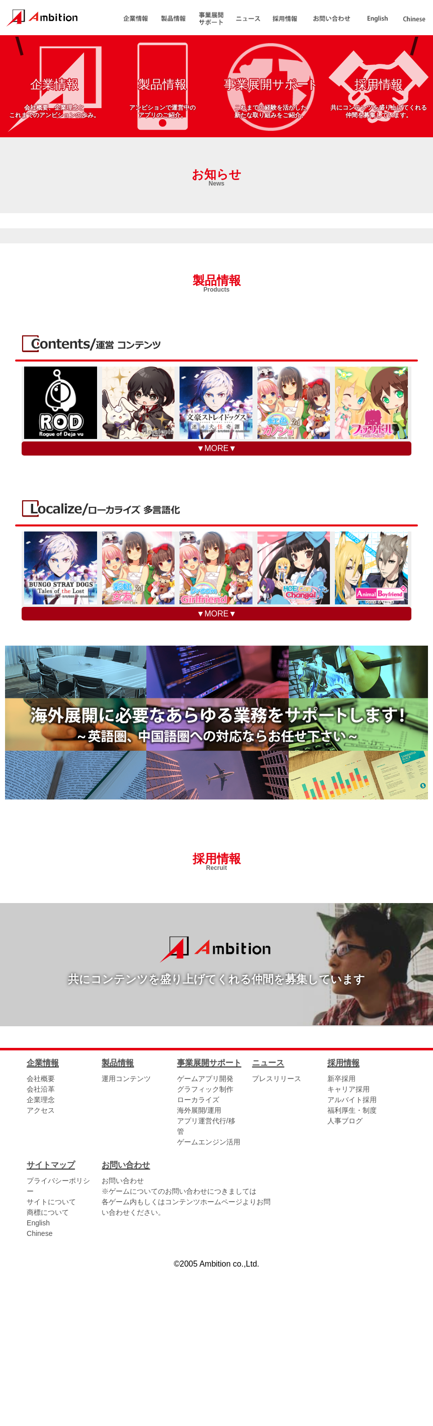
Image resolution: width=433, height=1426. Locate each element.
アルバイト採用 (352, 1257)
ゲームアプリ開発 (205, 1235)
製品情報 (217, 438)
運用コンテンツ (126, 1235)
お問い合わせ (123, 1338)
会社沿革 (41, 1246)
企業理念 (41, 1257)
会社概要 (41, 1235)
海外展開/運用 (199, 1267)
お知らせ (216, 332)
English (38, 1380)
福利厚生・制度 (352, 1267)
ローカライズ (198, 1257)
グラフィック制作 (205, 1246)
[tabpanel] (216, 115)
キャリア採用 (348, 1246)
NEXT (414, 115)
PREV (19, 115)
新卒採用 (341, 1235)
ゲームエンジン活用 (208, 1299)
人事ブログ (345, 1278)
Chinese (39, 1391)
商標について (48, 1370)
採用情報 (217, 1017)
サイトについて (51, 1359)
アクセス (41, 1267)
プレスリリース (276, 1235)
